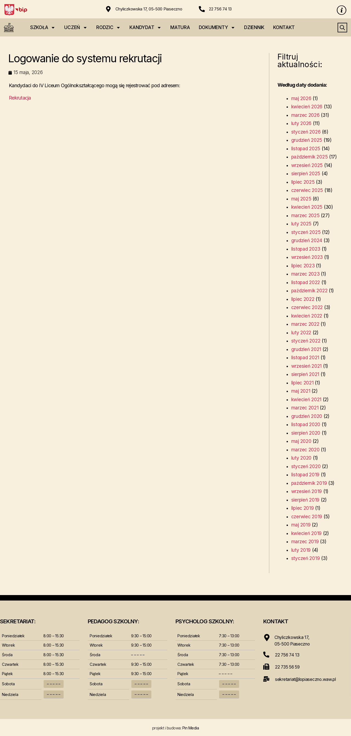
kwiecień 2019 (306, 533)
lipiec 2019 (302, 508)
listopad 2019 (305, 474)
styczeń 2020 (306, 466)
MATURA (180, 27)
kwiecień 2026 (307, 106)
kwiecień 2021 (306, 399)
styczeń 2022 (306, 341)
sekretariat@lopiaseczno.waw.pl (307, 678)
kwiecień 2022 (306, 316)
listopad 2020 (306, 424)
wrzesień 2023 (307, 257)
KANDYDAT (145, 27)
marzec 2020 (305, 449)
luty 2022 (301, 332)
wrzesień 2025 (307, 165)
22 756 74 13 (220, 9)
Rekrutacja (20, 98)
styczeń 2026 (306, 132)
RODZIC (108, 27)
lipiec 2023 (303, 265)
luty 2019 (301, 550)
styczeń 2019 (305, 558)
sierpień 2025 (306, 173)
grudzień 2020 (306, 416)
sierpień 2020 (306, 433)
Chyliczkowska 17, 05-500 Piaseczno (149, 9)
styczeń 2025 (306, 232)
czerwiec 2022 (307, 307)
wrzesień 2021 (306, 366)
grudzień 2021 (306, 349)
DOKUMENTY (217, 27)
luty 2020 (301, 458)
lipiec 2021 (302, 383)
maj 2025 (301, 199)
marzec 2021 (305, 408)
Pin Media (190, 728)
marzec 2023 (305, 274)
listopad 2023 (306, 249)
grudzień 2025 (306, 140)
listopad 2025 (306, 148)
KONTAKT (284, 27)
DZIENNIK (254, 27)
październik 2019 (309, 483)
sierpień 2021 (305, 374)
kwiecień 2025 (307, 207)
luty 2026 (301, 123)
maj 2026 (301, 98)
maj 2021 (300, 391)
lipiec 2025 (303, 182)
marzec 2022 (305, 324)
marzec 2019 (305, 541)
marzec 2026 (305, 115)
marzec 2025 (305, 215)
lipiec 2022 (303, 299)
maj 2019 (301, 525)
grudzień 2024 (306, 240)
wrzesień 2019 (306, 491)
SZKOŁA (42, 27)
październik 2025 (309, 157)
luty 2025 (301, 224)
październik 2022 (309, 290)
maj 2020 (301, 441)
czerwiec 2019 (306, 516)
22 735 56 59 (288, 666)
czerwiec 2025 (307, 190)
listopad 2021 (305, 357)
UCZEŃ (75, 27)
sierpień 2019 (305, 500)
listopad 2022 (305, 282)
